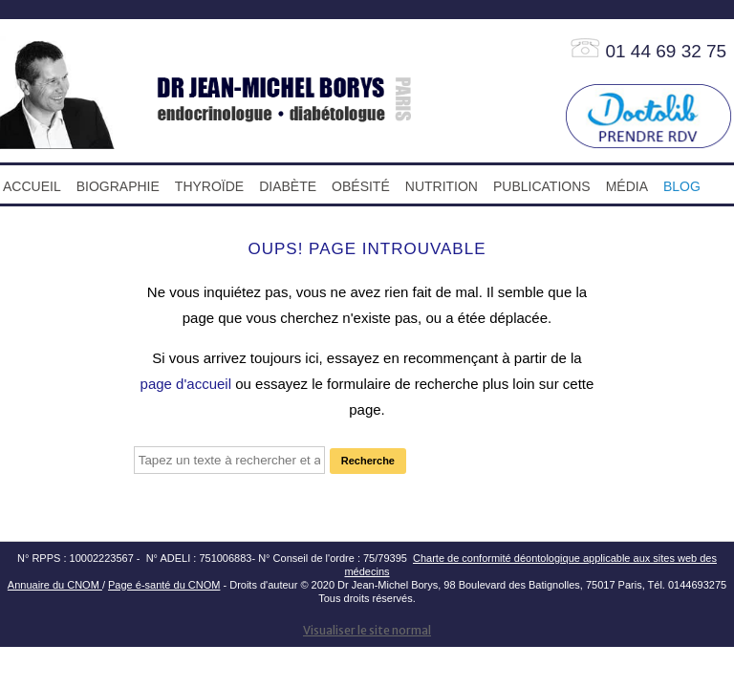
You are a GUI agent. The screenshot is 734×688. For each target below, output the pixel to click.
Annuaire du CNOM (55, 585)
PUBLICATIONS (542, 186)
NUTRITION (441, 186)
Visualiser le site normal (367, 630)
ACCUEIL (32, 186)
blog (682, 186)
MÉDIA (627, 186)
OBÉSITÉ (361, 186)
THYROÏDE (209, 186)
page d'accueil (185, 384)
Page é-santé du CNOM (164, 585)
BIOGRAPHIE (118, 186)
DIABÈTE (287, 186)
